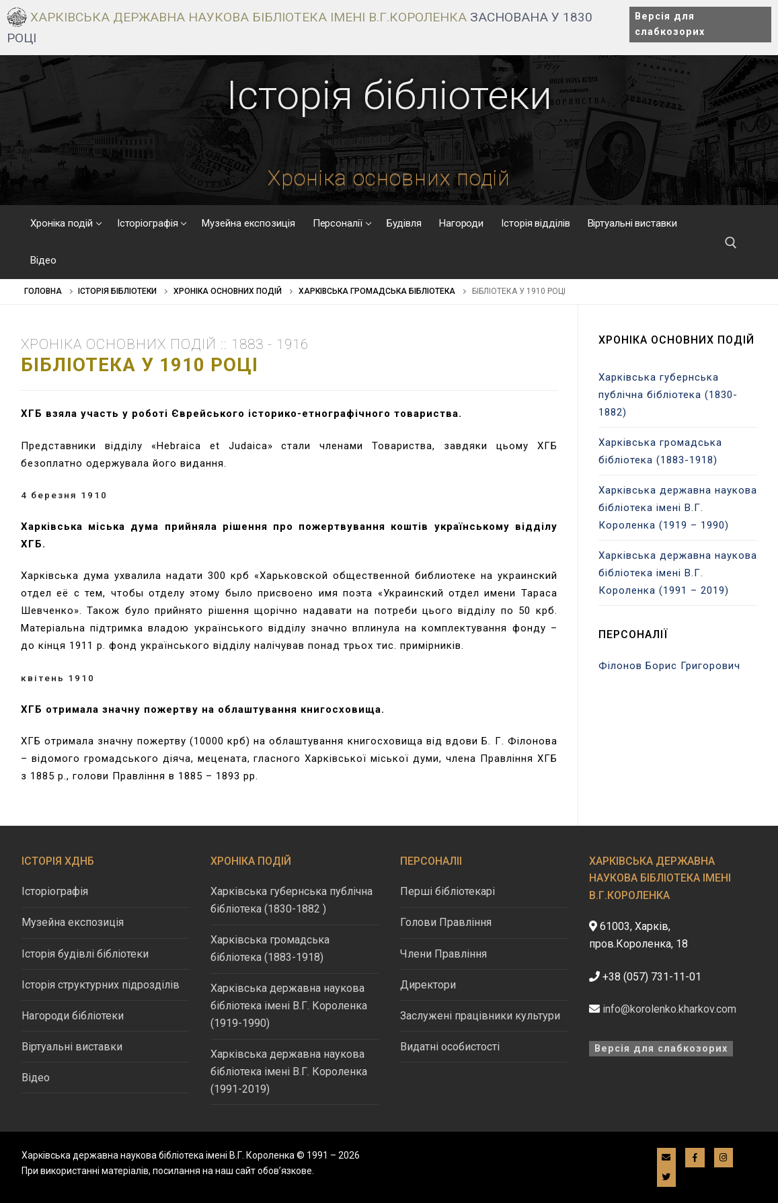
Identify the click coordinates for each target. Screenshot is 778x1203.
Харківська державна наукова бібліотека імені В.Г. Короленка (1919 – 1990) (677, 507)
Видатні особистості (450, 1046)
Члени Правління (443, 953)
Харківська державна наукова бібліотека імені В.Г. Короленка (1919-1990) (288, 1006)
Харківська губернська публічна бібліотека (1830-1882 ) (291, 900)
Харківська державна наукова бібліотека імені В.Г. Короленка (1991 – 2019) (677, 572)
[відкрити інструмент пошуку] (731, 243)
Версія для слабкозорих (670, 24)
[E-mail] (666, 1157)
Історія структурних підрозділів (101, 984)
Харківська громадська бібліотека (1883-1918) (660, 451)
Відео (36, 1077)
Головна (43, 291)
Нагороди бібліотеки (73, 1015)
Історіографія (55, 891)
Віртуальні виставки (72, 1046)
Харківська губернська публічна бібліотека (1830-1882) (668, 394)
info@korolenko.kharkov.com (669, 1009)
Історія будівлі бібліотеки (85, 953)
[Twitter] (666, 1177)
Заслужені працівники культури (480, 1015)
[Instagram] (724, 1157)
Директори (428, 984)
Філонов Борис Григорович (669, 666)
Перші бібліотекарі (447, 891)
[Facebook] (695, 1157)
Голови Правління (446, 922)
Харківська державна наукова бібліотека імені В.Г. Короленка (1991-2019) (288, 1071)
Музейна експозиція (73, 922)
